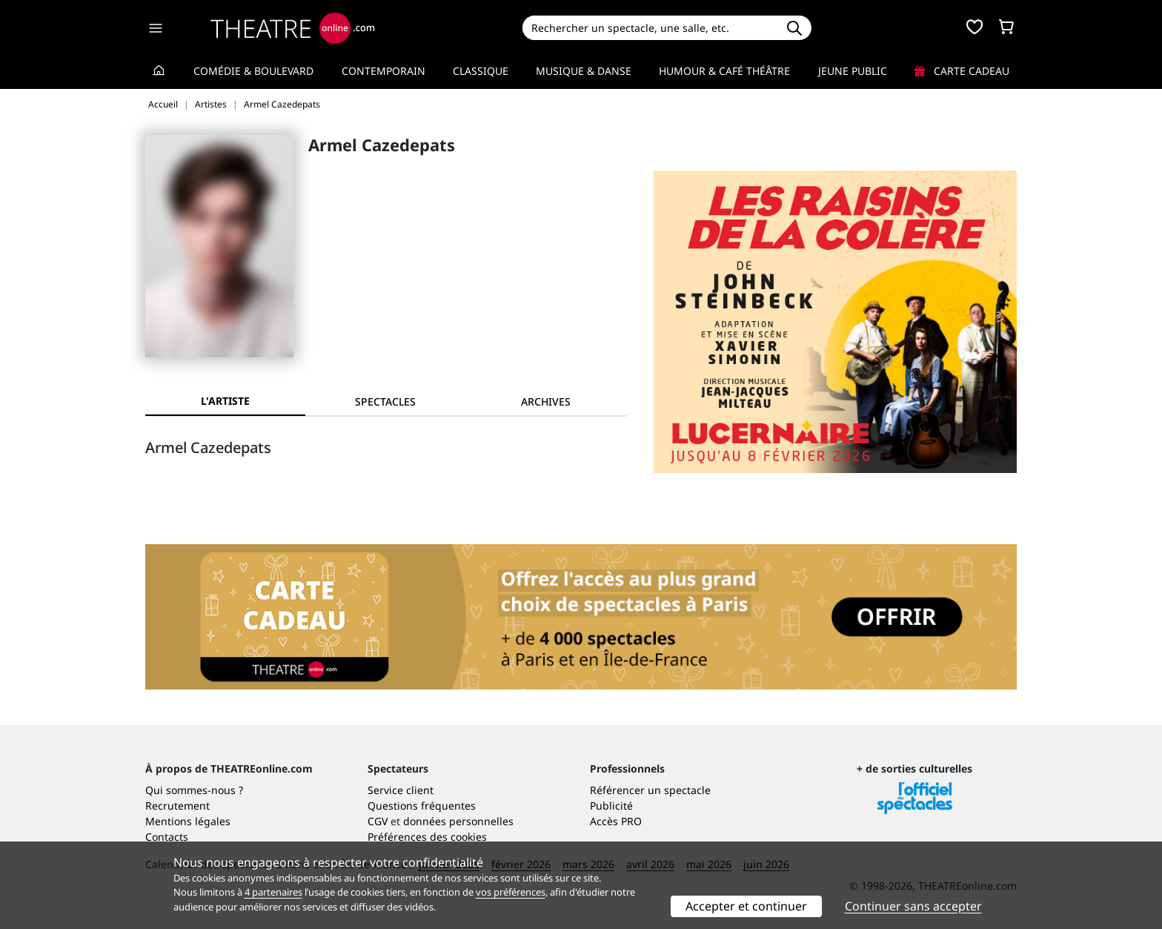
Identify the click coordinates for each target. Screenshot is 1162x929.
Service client (401, 790)
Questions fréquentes (422, 806)
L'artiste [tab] (225, 401)
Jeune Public (852, 71)
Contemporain (383, 71)
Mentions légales (187, 821)
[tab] (385, 401)
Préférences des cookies (427, 837)
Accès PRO (616, 821)
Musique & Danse (583, 71)
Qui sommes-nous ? (194, 790)
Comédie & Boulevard (253, 71)
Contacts (166, 837)
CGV (378, 821)
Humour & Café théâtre (724, 71)
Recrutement (177, 806)
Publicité (611, 806)
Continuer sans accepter (913, 906)
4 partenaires (273, 892)
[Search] (649, 28)
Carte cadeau (961, 71)
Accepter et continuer (746, 906)
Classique (480, 71)
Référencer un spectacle (650, 790)
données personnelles (458, 821)
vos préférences (510, 892)
